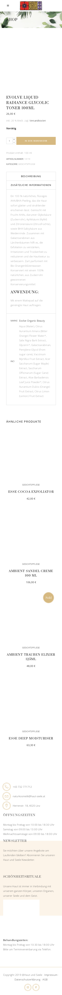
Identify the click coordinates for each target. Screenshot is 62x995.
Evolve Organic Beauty (32, 320)
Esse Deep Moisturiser (31, 738)
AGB (44, 979)
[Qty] (9, 141)
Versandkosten (38, 120)
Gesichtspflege (26, 164)
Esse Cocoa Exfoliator (31, 492)
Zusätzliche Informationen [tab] (31, 185)
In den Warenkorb (36, 141)
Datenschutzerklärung (28, 979)
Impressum (50, 974)
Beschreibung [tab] (31, 176)
